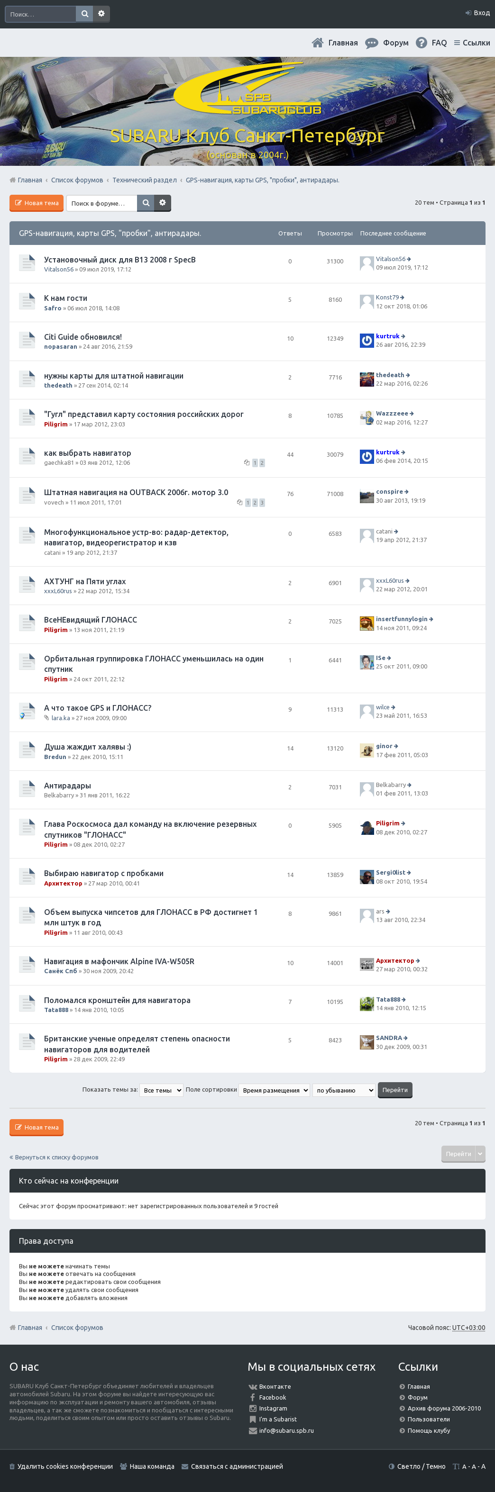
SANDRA (389, 1037)
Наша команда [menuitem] (152, 1466)
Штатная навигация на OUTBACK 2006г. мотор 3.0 (136, 492)
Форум (418, 1397)
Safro (53, 308)
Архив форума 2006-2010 (444, 1408)
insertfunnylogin (402, 619)
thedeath (58, 385)
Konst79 (387, 297)
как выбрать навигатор (87, 453)
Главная (343, 42)
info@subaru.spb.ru (286, 1430)
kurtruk (388, 336)
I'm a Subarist (278, 1419)
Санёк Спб (60, 971)
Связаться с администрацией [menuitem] (237, 1466)
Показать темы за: (132, 1089)
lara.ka (61, 717)
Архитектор (63, 883)
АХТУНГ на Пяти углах (85, 581)
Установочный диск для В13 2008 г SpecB (120, 259)
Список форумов (77, 1327)
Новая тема (41, 202)
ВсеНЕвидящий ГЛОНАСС (90, 619)
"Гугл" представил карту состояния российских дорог (144, 414)
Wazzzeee (392, 413)
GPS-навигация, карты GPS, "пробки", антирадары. (110, 233)
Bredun (55, 756)
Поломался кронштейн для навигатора (117, 1000)
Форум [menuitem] (396, 42)
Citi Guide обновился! (83, 337)
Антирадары (67, 785)
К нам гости (65, 298)
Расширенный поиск (101, 14)
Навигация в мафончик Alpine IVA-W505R (119, 961)
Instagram (273, 1408)
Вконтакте (275, 1386)
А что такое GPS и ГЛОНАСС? (97, 708)
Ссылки (476, 42)
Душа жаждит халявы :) (87, 746)
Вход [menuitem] (482, 13)
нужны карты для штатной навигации (113, 375)
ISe (380, 657)
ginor (384, 746)
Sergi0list (390, 872)
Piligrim (56, 424)
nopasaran (60, 346)
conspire (389, 491)
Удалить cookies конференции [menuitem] (65, 1466)
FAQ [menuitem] (439, 42)
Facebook (272, 1397)
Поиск (84, 14)
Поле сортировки (248, 1089)
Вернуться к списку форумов (57, 1157)
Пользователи (429, 1419)
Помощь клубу (429, 1430)
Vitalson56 (58, 269)
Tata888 (56, 1009)
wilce (383, 707)
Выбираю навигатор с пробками (104, 873)
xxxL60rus (58, 591)
